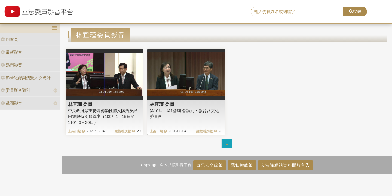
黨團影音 (11, 103)
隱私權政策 (242, 165)
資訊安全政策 (209, 165)
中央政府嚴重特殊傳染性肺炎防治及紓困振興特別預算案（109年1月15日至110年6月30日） (102, 116)
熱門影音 (11, 65)
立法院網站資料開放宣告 (285, 165)
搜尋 (355, 11)
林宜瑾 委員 (80, 104)
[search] (297, 12)
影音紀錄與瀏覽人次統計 (26, 77)
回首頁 (9, 39)
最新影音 (11, 52)
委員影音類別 (15, 90)
